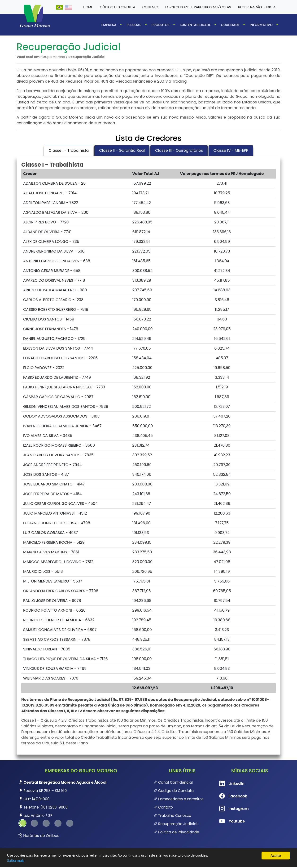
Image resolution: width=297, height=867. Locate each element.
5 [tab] (69, 823)
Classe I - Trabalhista (69, 150)
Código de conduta (117, 7)
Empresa (109, 24)
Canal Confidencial (173, 782)
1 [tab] (22, 823)
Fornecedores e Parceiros (179, 798)
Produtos (161, 24)
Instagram (226, 809)
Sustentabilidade (195, 24)
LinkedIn (226, 783)
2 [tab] (34, 823)
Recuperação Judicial (257, 7)
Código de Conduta (174, 790)
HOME (88, 7)
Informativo (261, 24)
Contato (150, 7)
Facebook (226, 796)
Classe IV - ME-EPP (230, 150)
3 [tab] (46, 823)
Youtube (226, 821)
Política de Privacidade (176, 832)
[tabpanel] (81, 799)
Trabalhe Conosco (172, 815)
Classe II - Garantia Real (122, 150)
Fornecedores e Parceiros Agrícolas (198, 7)
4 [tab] (57, 823)
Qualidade (230, 24)
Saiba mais (15, 860)
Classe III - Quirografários (179, 150)
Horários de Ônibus (38, 835)
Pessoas (134, 24)
